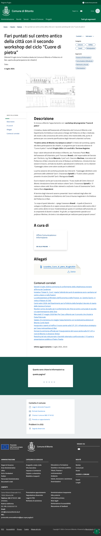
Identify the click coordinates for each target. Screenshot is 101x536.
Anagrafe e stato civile (33, 465)
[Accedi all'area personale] (90, 2)
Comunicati (79, 468)
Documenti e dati (7, 481)
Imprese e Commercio (33, 470)
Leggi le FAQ (30, 498)
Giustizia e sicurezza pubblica (61, 467)
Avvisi (78, 470)
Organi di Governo (7, 465)
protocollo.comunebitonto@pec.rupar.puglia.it (17, 517)
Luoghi (78, 482)
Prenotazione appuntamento (36, 492)
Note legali (54, 501)
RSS (2, 529)
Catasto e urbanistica (33, 473)
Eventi (78, 480)
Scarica (71, 271)
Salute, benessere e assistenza (61, 479)
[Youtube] (80, 11)
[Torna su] (96, 531)
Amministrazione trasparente (61, 492)
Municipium (89, 529)
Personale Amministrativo (10, 479)
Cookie (26, 529)
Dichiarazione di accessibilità (61, 503)
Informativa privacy (57, 498)
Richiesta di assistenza (34, 501)
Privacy (19, 529)
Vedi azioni (90, 36)
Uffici (3, 470)
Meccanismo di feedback (59, 506)
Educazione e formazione (59, 465)
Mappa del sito (36, 529)
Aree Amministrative (8, 468)
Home (5, 27)
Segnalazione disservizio (34, 495)
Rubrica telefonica (7, 503)
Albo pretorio (55, 495)
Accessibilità (10, 529)
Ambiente (54, 476)
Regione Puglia (6, 2)
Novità (12, 27)
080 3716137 (12, 498)
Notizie (19, 27)
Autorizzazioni (56, 481)
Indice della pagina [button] (12, 115)
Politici (3, 476)
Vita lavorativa (31, 468)
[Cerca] (97, 11)
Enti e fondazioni (7, 473)
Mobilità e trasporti (32, 476)
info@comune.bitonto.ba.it (10, 512)
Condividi (80, 36)
